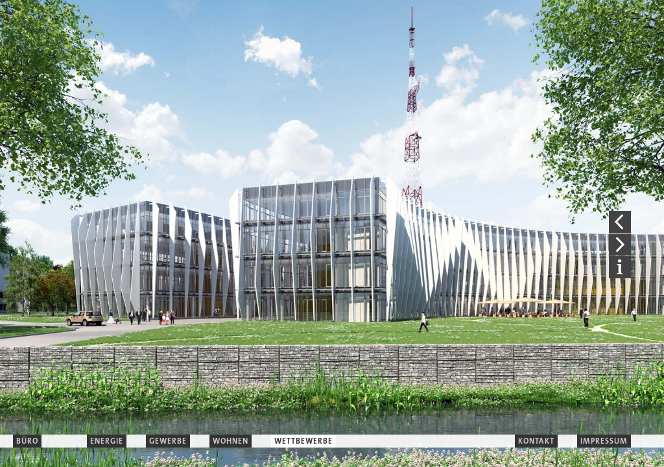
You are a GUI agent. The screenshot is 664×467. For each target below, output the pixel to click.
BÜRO (27, 441)
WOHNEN (230, 441)
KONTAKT (536, 441)
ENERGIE (106, 441)
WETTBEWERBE (303, 441)
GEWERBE (168, 441)
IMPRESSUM (604, 441)
